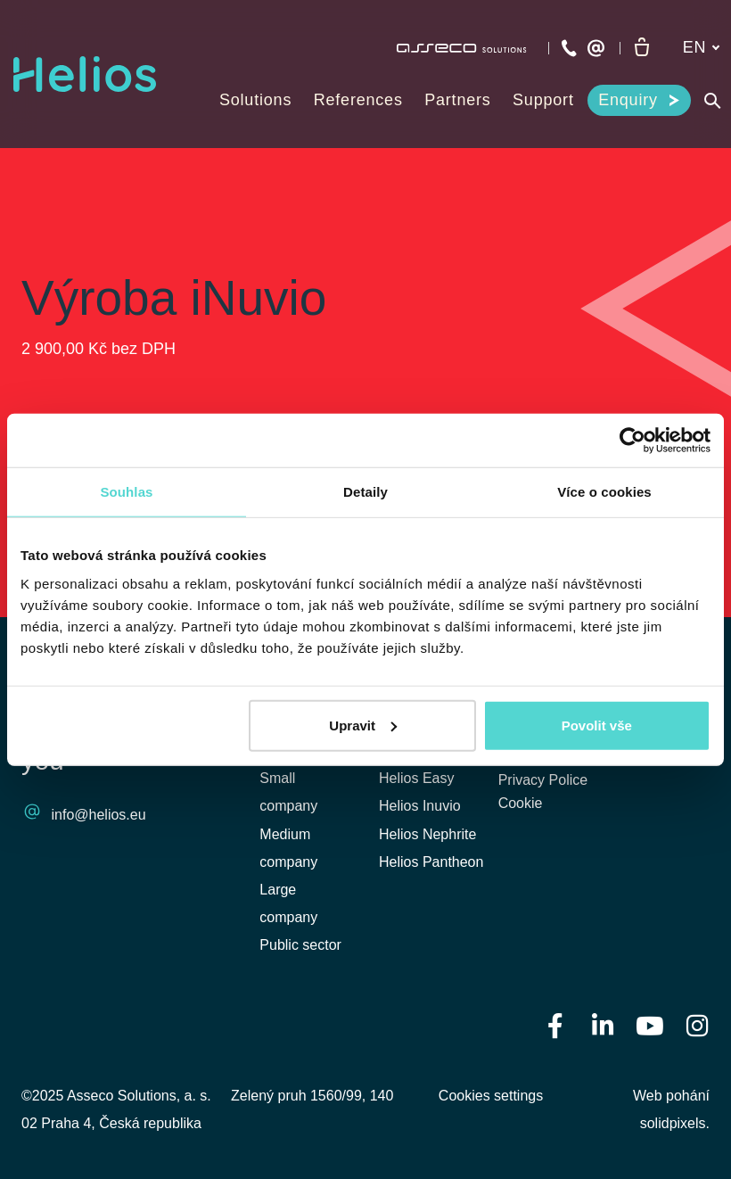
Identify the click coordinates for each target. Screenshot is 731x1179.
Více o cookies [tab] (604, 491)
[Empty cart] (641, 48)
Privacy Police (542, 780)
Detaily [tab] (365, 491)
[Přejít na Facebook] (555, 1024)
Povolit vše (597, 724)
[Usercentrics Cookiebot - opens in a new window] (632, 440)
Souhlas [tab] (126, 491)
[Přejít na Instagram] (697, 1024)
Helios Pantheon (431, 862)
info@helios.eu (99, 815)
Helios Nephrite (427, 834)
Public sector (300, 944)
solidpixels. (675, 1123)
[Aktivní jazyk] (701, 47)
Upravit (363, 724)
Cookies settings (491, 1095)
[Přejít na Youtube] (649, 1024)
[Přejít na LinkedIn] (602, 1024)
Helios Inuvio (420, 805)
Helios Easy (416, 778)
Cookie (520, 805)
